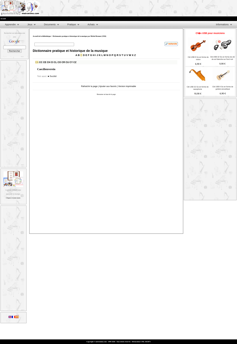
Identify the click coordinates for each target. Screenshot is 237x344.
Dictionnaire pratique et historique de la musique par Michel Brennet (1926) (79, 36)
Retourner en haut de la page (106, 94)
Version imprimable (127, 86)
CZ (75, 62)
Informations (222, 24)
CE (44, 62)
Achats (91, 24)
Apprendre (10, 24)
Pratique (71, 24)
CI (52, 62)
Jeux (29, 24)
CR (63, 62)
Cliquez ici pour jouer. (13, 198)
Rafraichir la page (89, 86)
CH (48, 62)
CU (67, 62)
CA (37, 62)
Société (52, 76)
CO (59, 62)
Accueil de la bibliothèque (42, 36)
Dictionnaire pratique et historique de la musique (70, 51)
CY (71, 62)
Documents (50, 24)
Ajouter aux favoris (107, 86)
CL (55, 62)
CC (40, 62)
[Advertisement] (13, 113)
